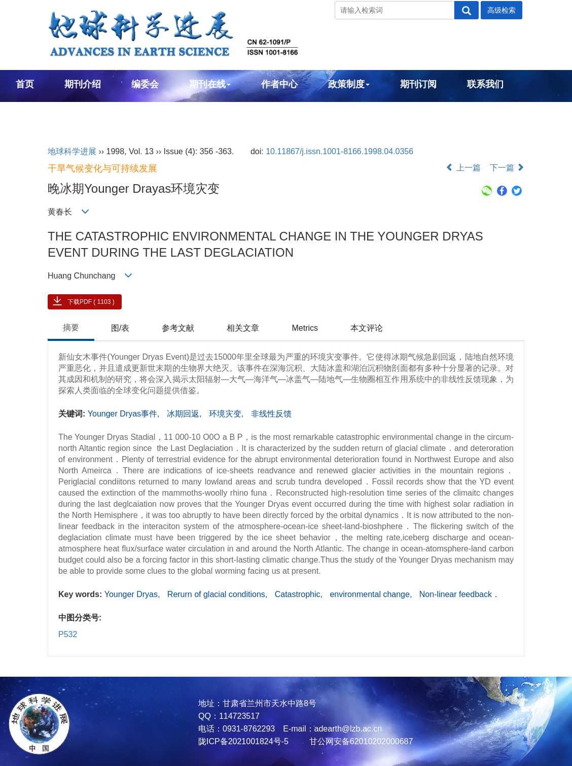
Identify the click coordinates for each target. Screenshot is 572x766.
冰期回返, (185, 413)
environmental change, (372, 594)
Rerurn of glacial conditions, (218, 594)
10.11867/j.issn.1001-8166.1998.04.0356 (339, 151)
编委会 (145, 84)
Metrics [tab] (305, 328)
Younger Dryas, (133, 594)
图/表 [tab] (120, 328)
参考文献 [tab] (178, 328)
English (32, 112)
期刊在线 (210, 84)
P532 (67, 634)
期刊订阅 (418, 84)
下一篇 (507, 167)
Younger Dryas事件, (125, 413)
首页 (25, 84)
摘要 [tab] (71, 327)
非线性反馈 (271, 413)
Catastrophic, (300, 594)
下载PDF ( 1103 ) (91, 301)
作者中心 (279, 84)
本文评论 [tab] (366, 328)
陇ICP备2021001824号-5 (243, 741)
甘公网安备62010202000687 (360, 741)
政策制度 (349, 84)
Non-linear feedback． (459, 594)
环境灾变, (227, 413)
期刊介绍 (82, 84)
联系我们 (485, 84)
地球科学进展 (72, 151)
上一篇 (463, 167)
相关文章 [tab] (243, 328)
